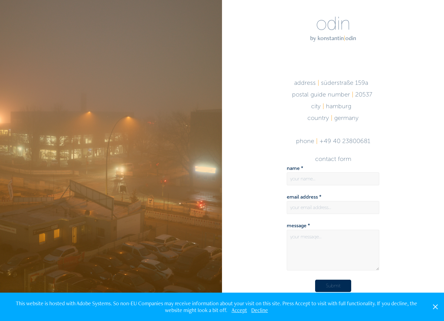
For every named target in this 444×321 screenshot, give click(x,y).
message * (298, 225)
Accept (239, 310)
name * (295, 168)
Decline (259, 310)
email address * (304, 197)
